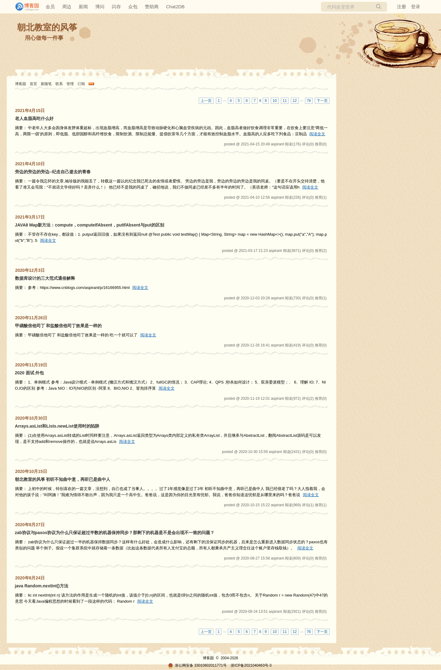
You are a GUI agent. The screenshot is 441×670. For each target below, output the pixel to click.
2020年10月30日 (31, 418)
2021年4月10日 (30, 163)
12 (295, 101)
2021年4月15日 (30, 110)
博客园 (20, 84)
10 (275, 101)
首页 (33, 84)
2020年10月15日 (31, 471)
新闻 (83, 6)
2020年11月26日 (31, 317)
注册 (401, 6)
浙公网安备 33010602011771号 (197, 665)
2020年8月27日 (30, 524)
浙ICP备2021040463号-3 (251, 665)
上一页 (206, 101)
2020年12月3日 (30, 270)
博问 (99, 6)
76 (309, 101)
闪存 (116, 6)
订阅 (81, 84)
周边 (66, 6)
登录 (415, 6)
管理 (70, 84)
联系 (59, 84)
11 (285, 101)
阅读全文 (317, 134)
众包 (133, 6)
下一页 (322, 101)
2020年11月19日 (31, 364)
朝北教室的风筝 (47, 27)
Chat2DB (175, 6)
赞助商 (152, 6)
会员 (50, 6)
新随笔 (46, 84)
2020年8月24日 (30, 577)
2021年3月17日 (30, 217)
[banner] (24, 6)
